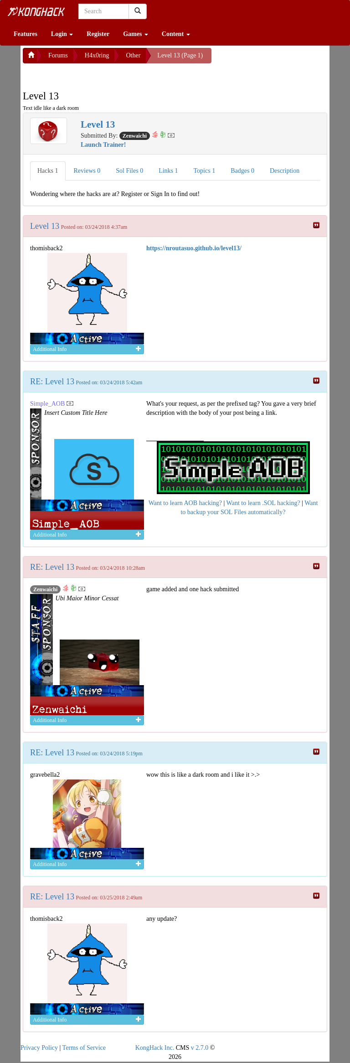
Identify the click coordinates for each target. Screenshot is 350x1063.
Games (135, 34)
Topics (205, 170)
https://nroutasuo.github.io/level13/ (194, 248)
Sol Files (129, 170)
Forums (58, 55)
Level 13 (44, 226)
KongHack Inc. (155, 1047)
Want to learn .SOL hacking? (263, 503)
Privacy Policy (39, 1047)
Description (284, 170)
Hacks (47, 170)
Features (25, 34)
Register (98, 34)
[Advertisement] (96, 74)
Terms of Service (84, 1047)
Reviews (87, 170)
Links (168, 170)
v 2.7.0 (200, 1047)
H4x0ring (97, 55)
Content (176, 34)
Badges (242, 170)
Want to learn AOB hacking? (185, 503)
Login (62, 34)
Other (133, 55)
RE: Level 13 (52, 381)
